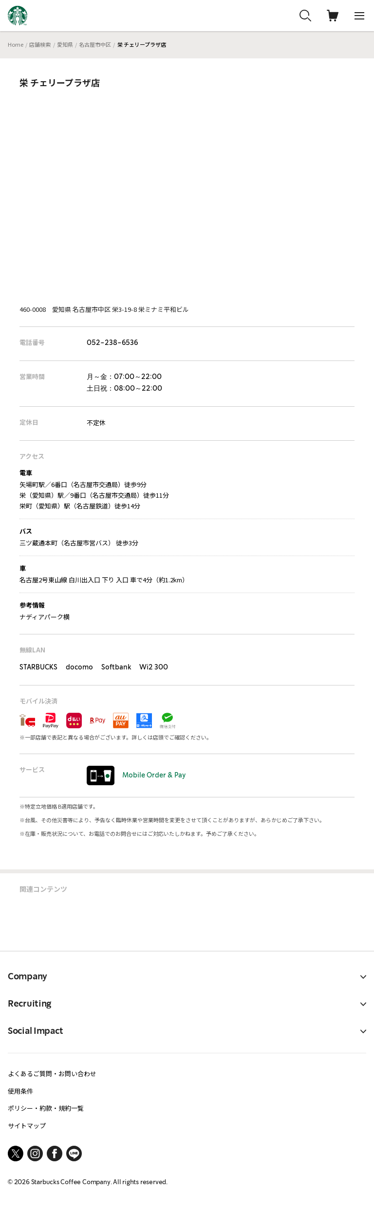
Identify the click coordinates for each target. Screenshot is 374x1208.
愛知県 (65, 44)
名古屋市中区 (95, 44)
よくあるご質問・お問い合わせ (52, 1073)
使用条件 (20, 1091)
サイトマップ (27, 1125)
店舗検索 (40, 44)
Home (15, 44)
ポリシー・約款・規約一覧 (46, 1108)
